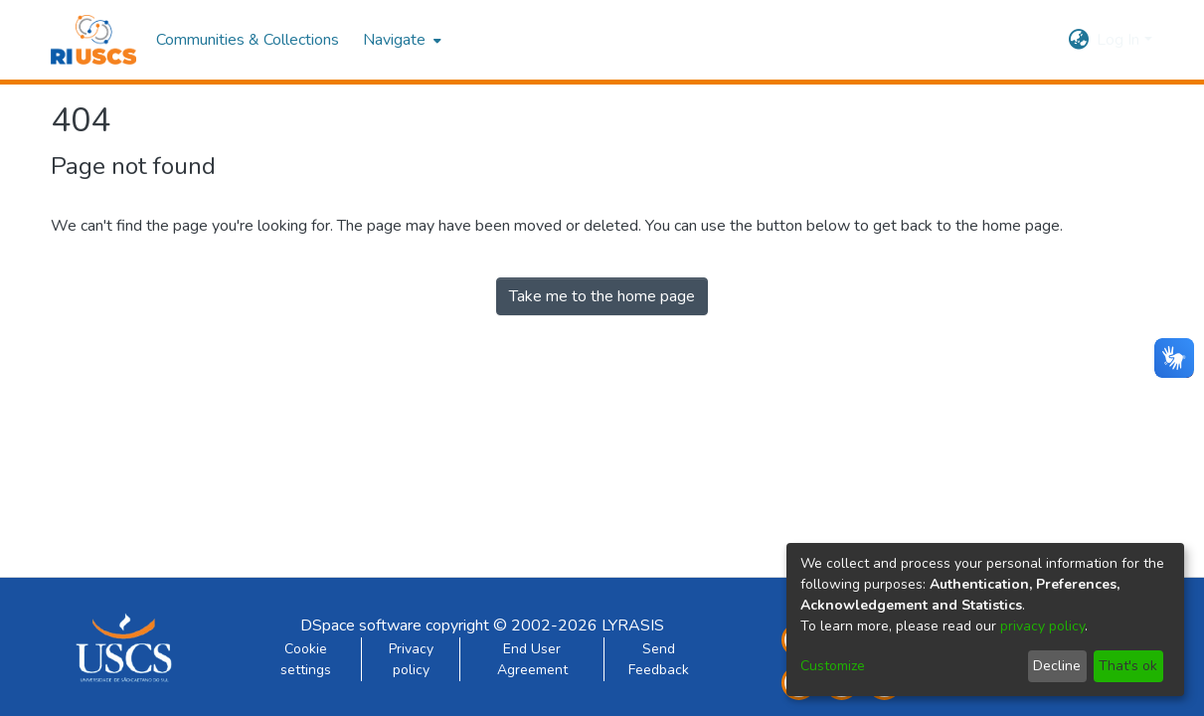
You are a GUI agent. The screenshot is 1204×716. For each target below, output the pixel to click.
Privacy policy (411, 659)
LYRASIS (633, 625)
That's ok (1128, 665)
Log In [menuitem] (1118, 40)
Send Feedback (658, 659)
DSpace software (361, 625)
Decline (1057, 665)
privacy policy (1042, 626)
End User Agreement (532, 659)
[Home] (94, 40)
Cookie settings (305, 659)
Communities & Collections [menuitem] (247, 40)
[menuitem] (400, 40)
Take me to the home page (602, 296)
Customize (832, 665)
